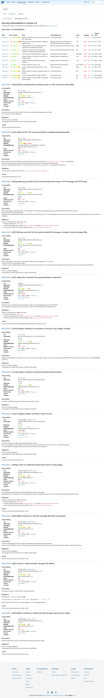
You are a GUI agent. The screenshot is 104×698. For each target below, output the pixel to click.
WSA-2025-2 (5, 60)
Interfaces (28, 675)
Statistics (86, 675)
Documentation (21, 2)
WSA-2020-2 (5, 75)
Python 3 (73, 678)
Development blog (89, 681)
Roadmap (86, 672)
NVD (34, 420)
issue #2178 (21, 435)
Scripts (38, 2)
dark (73, 695)
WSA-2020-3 (5, 71)
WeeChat (5, 9)
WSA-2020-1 (5, 77)
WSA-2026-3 (5, 50)
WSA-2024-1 (5, 64)
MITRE (30, 420)
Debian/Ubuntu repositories (59, 675)
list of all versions (51, 26)
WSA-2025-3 (5, 56)
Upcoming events (17, 675)
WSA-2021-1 (5, 67)
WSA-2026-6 (5, 41)
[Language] (97, 2)
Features (28, 672)
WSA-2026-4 (5, 46)
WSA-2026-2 (5, 54)
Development (45, 2)
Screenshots (29, 678)
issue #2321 (21, 154)
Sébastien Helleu (46, 695)
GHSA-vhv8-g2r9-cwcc (24, 297)
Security (20, 14)
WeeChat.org (29, 687)
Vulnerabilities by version (21, 18)
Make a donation (16, 678)
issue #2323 (21, 104)
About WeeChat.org (57, 695)
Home (8, 2)
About (13, 2)
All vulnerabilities (7, 18)
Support (28, 684)
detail (40, 92)
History (28, 681)
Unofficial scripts (75, 675)
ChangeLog (32, 103)
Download (31, 2)
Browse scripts (75, 672)
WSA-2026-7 (5, 37)
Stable (4, 14)
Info (85, 678)
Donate (87, 2)
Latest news (15, 672)
